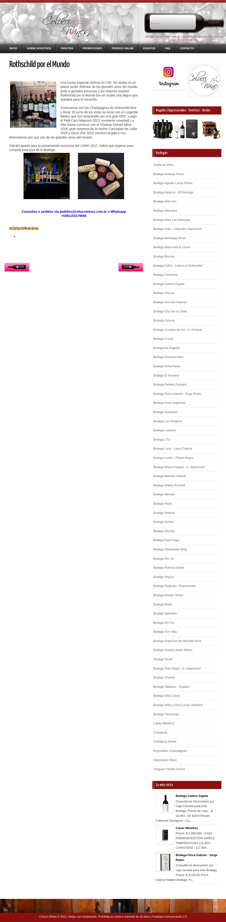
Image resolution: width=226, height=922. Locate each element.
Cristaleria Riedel (164, 741)
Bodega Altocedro (165, 210)
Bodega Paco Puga (166, 540)
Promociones (92, 48)
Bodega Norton (163, 522)
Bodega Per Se (163, 558)
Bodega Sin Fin (163, 622)
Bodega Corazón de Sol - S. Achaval (177, 329)
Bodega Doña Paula (166, 366)
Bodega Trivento (164, 677)
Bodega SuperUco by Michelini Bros (177, 641)
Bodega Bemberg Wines (169, 238)
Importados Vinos (165, 760)
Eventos (149, 48)
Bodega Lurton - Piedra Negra (173, 457)
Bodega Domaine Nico (168, 357)
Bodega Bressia (164, 256)
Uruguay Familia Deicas (169, 769)
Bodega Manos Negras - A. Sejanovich (179, 467)
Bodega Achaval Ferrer (168, 174)
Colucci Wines (48, 916)
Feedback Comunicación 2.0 (169, 916)
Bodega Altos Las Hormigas (171, 220)
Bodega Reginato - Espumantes (174, 586)
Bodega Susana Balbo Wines (172, 650)
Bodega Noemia (164, 513)
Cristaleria (160, 732)
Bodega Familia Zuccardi (170, 384)
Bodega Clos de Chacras (170, 302)
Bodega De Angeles (166, 348)
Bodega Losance (164, 430)
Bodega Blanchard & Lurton (171, 247)
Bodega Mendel (163, 494)
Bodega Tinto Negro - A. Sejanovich (177, 668)
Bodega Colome (164, 320)
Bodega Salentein (165, 613)
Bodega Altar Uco (165, 201)
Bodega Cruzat (163, 338)
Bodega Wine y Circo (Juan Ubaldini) (177, 705)
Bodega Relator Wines (168, 595)
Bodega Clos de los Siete (170, 311)
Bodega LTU (161, 439)
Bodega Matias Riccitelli (169, 485)
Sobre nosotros (39, 48)
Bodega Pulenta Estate (168, 567)
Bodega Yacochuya (166, 714)
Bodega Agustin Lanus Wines (173, 183)
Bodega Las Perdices (167, 421)
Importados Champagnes (170, 750)
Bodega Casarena (165, 274)
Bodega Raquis (163, 577)
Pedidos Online (123, 48)
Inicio (13, 48)
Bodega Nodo (162, 503)
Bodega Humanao (165, 412)
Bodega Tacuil (162, 659)
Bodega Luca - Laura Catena (172, 448)
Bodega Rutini (162, 604)
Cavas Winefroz (164, 723)
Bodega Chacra (163, 293)
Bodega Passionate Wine (170, 549)
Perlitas (67, 48)
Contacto (187, 48)
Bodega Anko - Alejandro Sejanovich (177, 229)
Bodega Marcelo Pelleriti (169, 476)
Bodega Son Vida (165, 631)
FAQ (167, 48)
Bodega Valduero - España (171, 686)
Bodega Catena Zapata (168, 284)
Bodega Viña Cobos (166, 695)
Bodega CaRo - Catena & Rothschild (177, 265)
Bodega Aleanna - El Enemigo (173, 192)
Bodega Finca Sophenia (169, 402)
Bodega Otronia (163, 531)
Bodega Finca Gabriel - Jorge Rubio (177, 393)
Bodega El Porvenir (166, 375)
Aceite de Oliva (163, 165)
